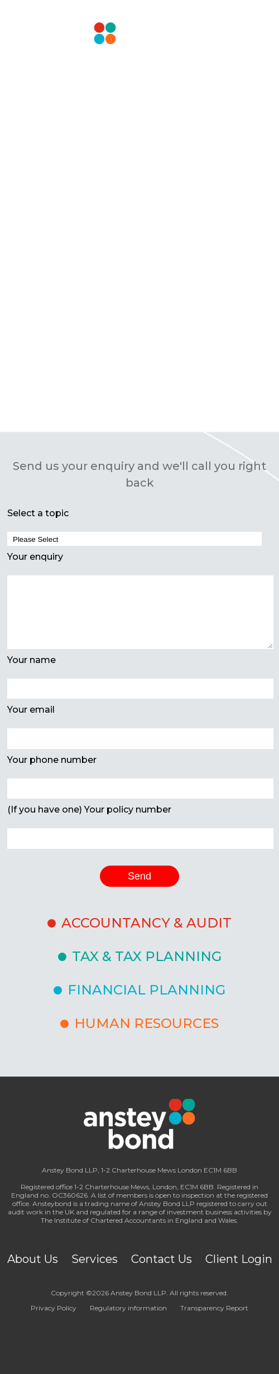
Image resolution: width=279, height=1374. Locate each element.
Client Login (238, 1259)
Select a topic (38, 513)
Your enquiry (35, 556)
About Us (32, 1259)
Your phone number (52, 760)
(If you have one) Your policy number (89, 809)
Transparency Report (214, 1308)
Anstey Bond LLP (138, 1293)
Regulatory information (128, 1308)
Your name (31, 660)
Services (94, 1259)
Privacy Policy (53, 1308)
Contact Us (161, 1259)
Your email (31, 709)
